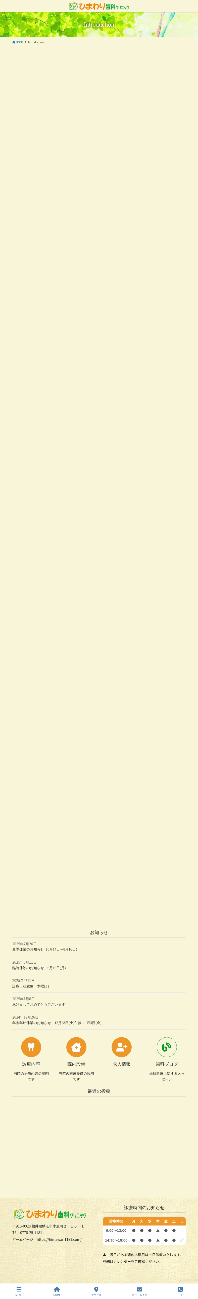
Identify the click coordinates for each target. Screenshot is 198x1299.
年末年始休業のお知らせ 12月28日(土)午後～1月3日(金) (57, 1023)
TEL (180, 1291)
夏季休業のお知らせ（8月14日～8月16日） (45, 949)
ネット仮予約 (139, 1291)
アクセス (96, 1291)
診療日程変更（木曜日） (31, 986)
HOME (57, 1291)
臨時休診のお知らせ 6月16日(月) (39, 968)
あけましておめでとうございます (38, 1004)
